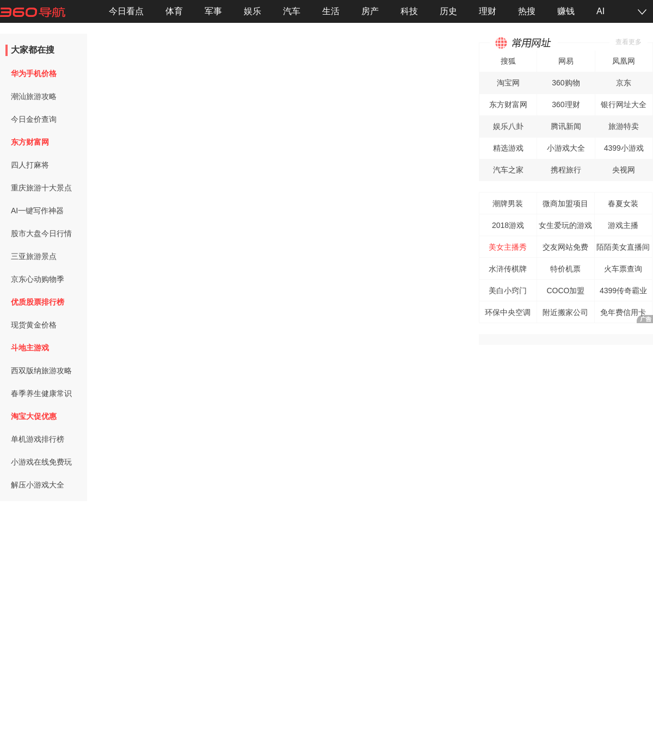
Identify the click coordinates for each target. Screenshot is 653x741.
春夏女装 (623, 203)
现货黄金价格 (34, 324)
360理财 (566, 104)
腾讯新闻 (566, 126)
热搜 (526, 11)
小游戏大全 (566, 148)
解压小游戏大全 (37, 484)
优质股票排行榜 (37, 302)
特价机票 (565, 268)
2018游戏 (508, 225)
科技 (409, 11)
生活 (331, 11)
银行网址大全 (623, 104)
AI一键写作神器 (37, 210)
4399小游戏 (624, 148)
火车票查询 (623, 268)
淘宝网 (508, 82)
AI (600, 11)
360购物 (566, 82)
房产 (370, 11)
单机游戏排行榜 (37, 439)
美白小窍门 (508, 290)
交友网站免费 (565, 247)
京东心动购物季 (37, 279)
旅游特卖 (623, 126)
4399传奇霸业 (623, 290)
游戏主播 (623, 225)
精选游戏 (508, 148)
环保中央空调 (508, 312)
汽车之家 (508, 169)
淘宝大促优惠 (34, 416)
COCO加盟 (565, 290)
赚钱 (566, 11)
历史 (448, 11)
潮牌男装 (507, 203)
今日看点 (126, 11)
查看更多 (628, 42)
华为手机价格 (34, 73)
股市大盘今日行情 (41, 233)
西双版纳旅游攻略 (41, 370)
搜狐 (508, 61)
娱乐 (252, 11)
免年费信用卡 (623, 312)
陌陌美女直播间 (623, 247)
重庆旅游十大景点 (41, 187)
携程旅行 (566, 169)
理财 (487, 11)
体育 (174, 11)
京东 (623, 82)
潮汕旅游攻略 (34, 96)
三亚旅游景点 (34, 256)
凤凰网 (623, 61)
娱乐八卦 (508, 126)
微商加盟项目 (565, 203)
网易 (566, 61)
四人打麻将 (30, 164)
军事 (213, 11)
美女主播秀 (508, 247)
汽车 (291, 11)
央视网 (623, 169)
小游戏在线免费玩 (41, 462)
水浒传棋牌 (508, 268)
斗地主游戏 (30, 347)
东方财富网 (30, 142)
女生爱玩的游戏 (565, 225)
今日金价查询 (34, 119)
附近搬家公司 (565, 312)
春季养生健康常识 (41, 393)
